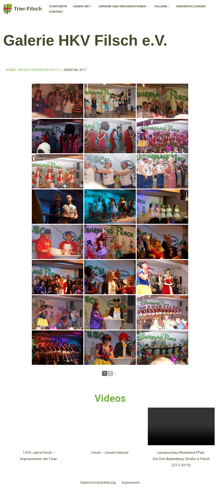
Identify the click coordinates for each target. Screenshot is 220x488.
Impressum (131, 482)
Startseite (58, 6)
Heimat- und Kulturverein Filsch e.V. (33, 70)
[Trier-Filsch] (22, 9)
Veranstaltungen (191, 6)
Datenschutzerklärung (98, 482)
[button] (92, 6)
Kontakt (56, 11)
